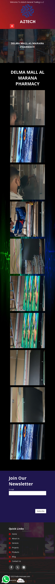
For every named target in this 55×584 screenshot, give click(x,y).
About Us (15, 538)
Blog (14, 556)
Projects (15, 547)
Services (15, 543)
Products (15, 552)
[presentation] (27, 503)
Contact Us (16, 561)
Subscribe (41, 511)
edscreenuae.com (23, 576)
